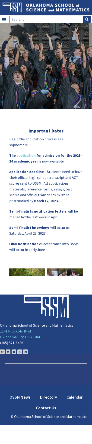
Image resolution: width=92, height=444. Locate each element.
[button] (4, 19)
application (26, 155)
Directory (48, 416)
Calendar (74, 416)
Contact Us (46, 427)
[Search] (86, 19)
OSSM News (20, 416)
